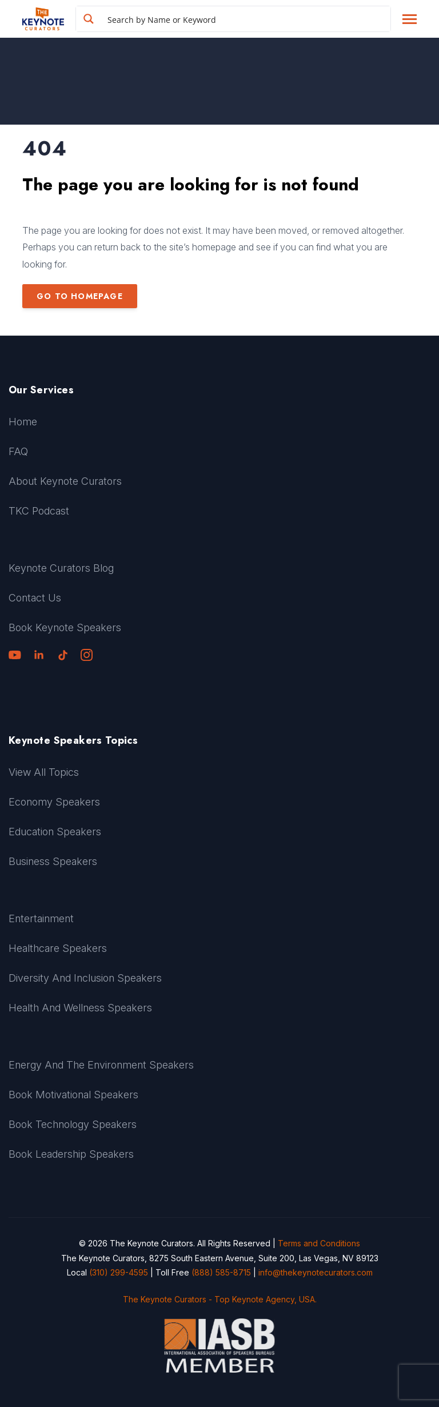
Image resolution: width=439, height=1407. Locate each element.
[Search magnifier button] (88, 18)
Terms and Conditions (319, 1243)
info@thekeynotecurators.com (315, 1272)
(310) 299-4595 (118, 1272)
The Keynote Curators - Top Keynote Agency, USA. (220, 1299)
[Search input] (246, 19)
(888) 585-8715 (221, 1272)
